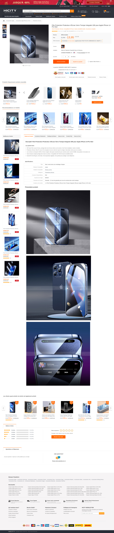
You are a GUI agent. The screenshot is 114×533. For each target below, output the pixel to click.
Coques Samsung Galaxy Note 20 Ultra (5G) (76, 491)
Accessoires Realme (68, 479)
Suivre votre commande (32, 509)
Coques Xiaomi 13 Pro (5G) (14, 493)
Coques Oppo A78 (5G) (33, 495)
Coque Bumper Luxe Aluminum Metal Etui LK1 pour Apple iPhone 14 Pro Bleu (103, 416)
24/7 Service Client (65, 6)
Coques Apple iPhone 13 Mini (92, 490)
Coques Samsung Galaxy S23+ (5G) (36, 488)
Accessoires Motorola (50, 481)
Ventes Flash (39, 16)
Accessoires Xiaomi (42, 479)
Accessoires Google (40, 481)
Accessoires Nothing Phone (97, 479)
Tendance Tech (63, 16)
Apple (46, 167)
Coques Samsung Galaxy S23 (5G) (35, 490)
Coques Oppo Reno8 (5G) (33, 493)
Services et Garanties (13, 511)
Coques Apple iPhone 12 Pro (53, 495)
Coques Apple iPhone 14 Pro (53, 488)
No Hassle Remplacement (50, 513)
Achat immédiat (61, 61)
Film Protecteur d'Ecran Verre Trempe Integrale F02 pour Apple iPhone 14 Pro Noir (30, 127)
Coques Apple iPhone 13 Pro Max (93, 486)
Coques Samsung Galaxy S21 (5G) (93, 495)
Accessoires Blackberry (30, 481)
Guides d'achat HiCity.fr (13, 513)
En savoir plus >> (73, 69)
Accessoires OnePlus (60, 481)
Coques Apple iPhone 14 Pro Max (54, 486)
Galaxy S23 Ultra (46, 13)
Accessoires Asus (12, 481)
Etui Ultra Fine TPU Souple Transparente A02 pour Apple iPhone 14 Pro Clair (84, 416)
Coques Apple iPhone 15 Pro (14, 488)
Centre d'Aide (30, 513)
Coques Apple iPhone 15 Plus (14, 490)
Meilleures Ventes (50, 16)
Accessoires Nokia (78, 479)
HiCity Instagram (12, 517)
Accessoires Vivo (87, 479)
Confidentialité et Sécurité (69, 511)
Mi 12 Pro (61, 13)
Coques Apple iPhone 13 (91, 491)
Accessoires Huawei (32, 479)
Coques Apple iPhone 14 (52, 491)
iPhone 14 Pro (37, 13)
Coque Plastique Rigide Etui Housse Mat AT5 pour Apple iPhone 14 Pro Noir (66, 416)
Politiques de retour (68, 509)
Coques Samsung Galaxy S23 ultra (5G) (36, 486)
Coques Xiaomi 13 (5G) (13, 495)
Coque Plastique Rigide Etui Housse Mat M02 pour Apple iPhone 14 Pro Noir (33, 102)
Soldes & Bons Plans (76, 16)
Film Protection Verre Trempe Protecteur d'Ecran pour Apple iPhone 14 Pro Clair (84, 127)
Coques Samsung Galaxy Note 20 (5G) (75, 493)
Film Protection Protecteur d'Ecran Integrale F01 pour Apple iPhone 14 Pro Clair (11, 416)
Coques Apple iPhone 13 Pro (92, 488)
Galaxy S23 (55, 13)
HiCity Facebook (12, 515)
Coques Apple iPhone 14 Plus (53, 490)
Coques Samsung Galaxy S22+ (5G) (74, 488)
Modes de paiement (49, 509)
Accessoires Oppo (59, 479)
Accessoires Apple (10, 20)
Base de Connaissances (32, 511)
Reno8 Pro (67, 13)
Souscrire (101, 513)
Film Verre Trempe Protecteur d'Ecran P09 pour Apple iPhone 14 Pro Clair (103, 127)
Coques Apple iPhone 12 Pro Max (54, 493)
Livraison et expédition (50, 511)
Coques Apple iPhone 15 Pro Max (15, 486)
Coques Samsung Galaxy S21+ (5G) (94, 493)
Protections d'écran (37, 20)
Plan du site (66, 513)
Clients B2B (74, 6)
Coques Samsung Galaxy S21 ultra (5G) (75, 495)
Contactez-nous (30, 515)
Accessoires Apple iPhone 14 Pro (23, 20)
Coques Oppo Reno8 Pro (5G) (34, 491)
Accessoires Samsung (22, 479)
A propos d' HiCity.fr (12, 509)
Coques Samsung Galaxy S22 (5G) (74, 490)
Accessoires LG (20, 481)
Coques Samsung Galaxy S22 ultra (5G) (75, 486)
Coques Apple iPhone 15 (13, 491)
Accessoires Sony (51, 479)
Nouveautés (28, 16)
